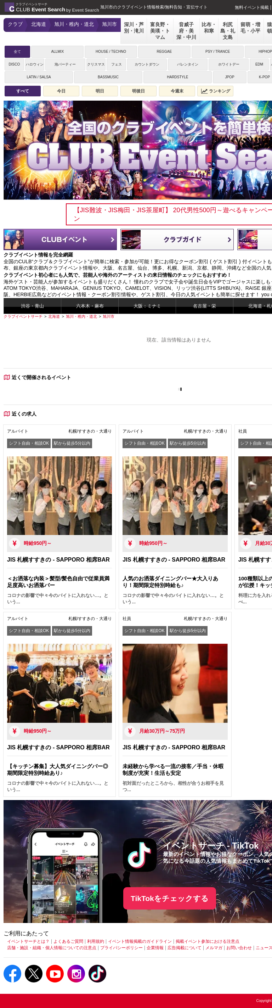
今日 (61, 91)
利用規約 (95, 941)
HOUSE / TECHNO (111, 52)
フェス (116, 64)
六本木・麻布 (90, 306)
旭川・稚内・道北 (74, 24)
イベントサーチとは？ (28, 941)
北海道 (38, 24)
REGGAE (164, 52)
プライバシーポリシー (121, 947)
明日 (100, 91)
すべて (22, 91)
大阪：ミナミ (147, 306)
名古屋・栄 (204, 306)
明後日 (138, 91)
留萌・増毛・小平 (250, 28)
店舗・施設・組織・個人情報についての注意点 (51, 947)
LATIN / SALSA (39, 77)
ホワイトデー (228, 64)
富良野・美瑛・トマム (160, 31)
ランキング (216, 91)
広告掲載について (185, 947)
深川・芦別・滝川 (134, 28)
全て (17, 52)
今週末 (177, 91)
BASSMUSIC (108, 77)
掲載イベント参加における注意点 (207, 941)
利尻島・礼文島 (227, 31)
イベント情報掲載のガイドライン (140, 941)
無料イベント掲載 (252, 7)
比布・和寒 (209, 28)
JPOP (229, 77)
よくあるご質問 (68, 941)
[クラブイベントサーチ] (23, 316)
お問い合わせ (239, 947)
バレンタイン (187, 64)
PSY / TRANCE (217, 52)
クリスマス (96, 64)
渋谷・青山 (32, 306)
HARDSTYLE (177, 77)
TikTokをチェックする (170, 898)
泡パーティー (65, 64)
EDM (259, 64)
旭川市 (109, 24)
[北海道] (54, 316)
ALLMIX (57, 52)
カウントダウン (147, 64)
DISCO (14, 64)
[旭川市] (108, 316)
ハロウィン (35, 64)
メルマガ (213, 947)
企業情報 (155, 947)
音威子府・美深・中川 (186, 31)
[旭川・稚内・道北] (81, 316)
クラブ (15, 24)
